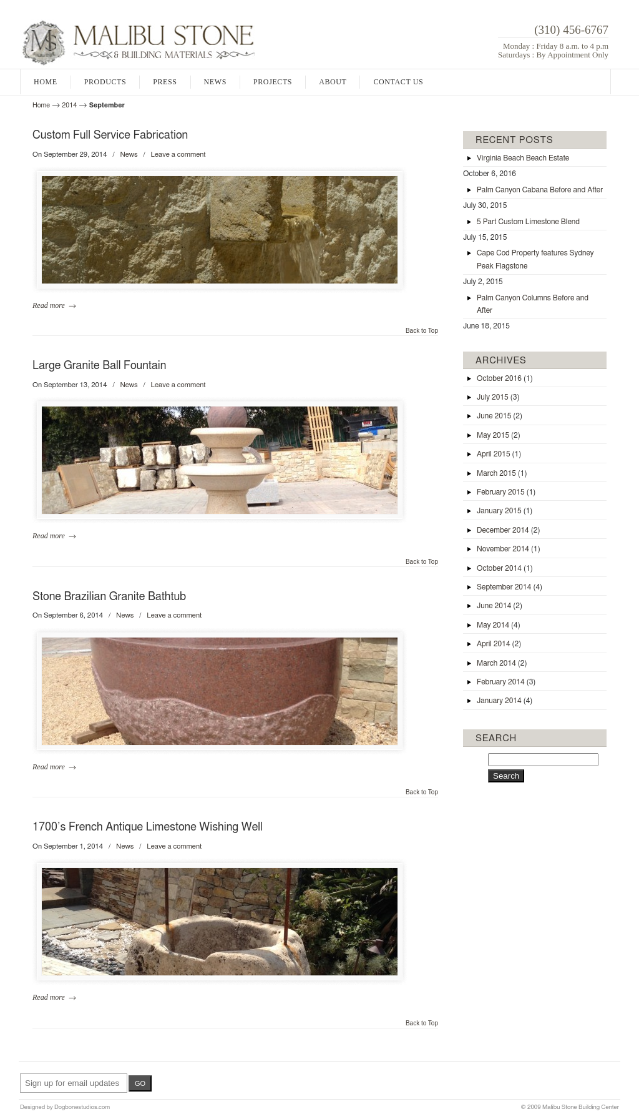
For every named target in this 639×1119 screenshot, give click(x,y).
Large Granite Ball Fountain (99, 366)
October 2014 (505, 568)
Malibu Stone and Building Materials (137, 38)
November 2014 (508, 549)
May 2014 (498, 625)
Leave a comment (178, 154)
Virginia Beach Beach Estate (523, 158)
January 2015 (504, 511)
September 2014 (509, 587)
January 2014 (504, 700)
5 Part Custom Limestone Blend (528, 221)
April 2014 (499, 644)
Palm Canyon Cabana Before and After (540, 190)
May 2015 (498, 435)
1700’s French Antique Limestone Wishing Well (147, 827)
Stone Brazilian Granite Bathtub (109, 597)
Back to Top (422, 331)
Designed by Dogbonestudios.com (65, 1107)
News (128, 154)
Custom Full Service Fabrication (110, 135)
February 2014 (506, 682)
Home (41, 105)
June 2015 (499, 416)
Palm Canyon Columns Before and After (532, 304)
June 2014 (499, 605)
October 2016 (505, 378)
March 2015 (502, 473)
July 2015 (498, 397)
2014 (69, 105)
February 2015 (506, 492)
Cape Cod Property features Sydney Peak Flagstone (535, 259)
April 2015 (499, 454)
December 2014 (508, 530)
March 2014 (502, 663)
